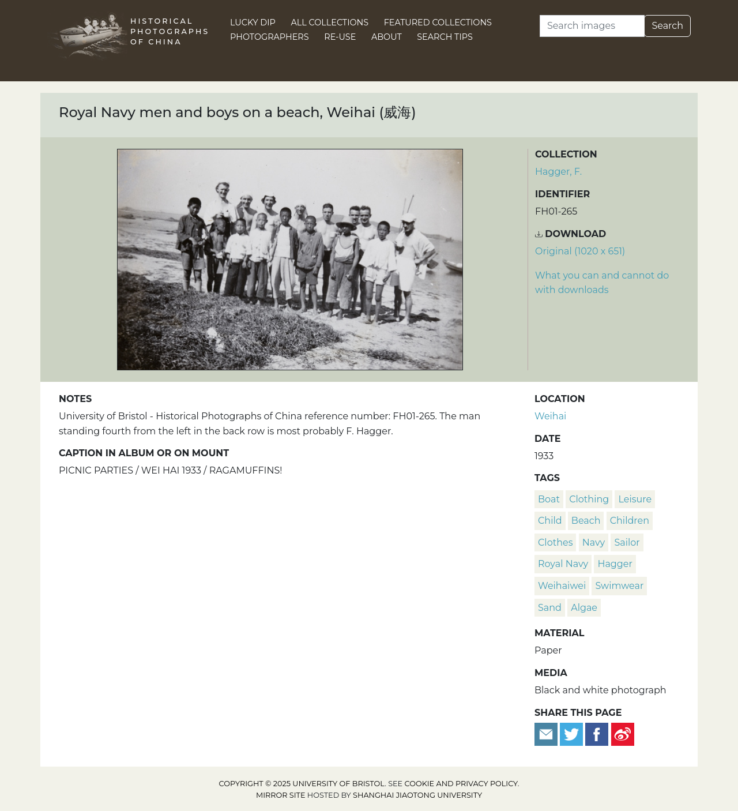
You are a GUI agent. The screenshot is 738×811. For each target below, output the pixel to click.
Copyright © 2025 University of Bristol (302, 783)
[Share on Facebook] (596, 733)
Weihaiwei (562, 585)
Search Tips (445, 37)
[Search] (592, 26)
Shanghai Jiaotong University (417, 795)
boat (549, 499)
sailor (626, 542)
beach (586, 520)
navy (593, 542)
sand (550, 607)
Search (667, 25)
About (386, 37)
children (629, 520)
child (550, 520)
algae (584, 607)
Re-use (340, 37)
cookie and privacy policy (461, 783)
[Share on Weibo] (622, 733)
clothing (589, 499)
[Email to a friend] (547, 733)
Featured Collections (438, 22)
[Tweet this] (572, 733)
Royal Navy (563, 563)
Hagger (614, 563)
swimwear (619, 585)
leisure (635, 499)
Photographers (269, 37)
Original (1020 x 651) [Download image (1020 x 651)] (580, 251)
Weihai (550, 416)
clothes (555, 542)
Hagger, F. (558, 171)
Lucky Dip (253, 22)
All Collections (330, 22)
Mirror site (281, 795)
